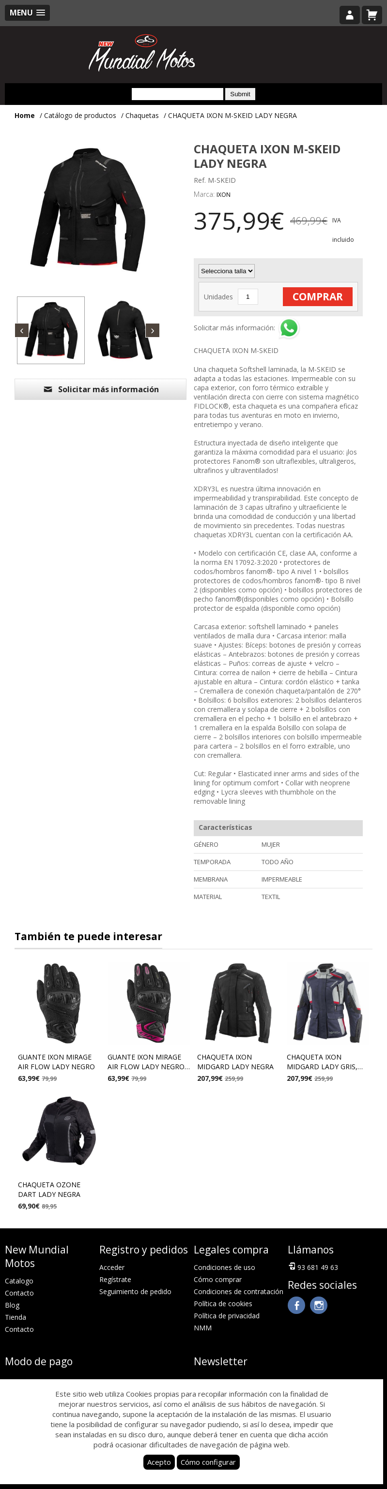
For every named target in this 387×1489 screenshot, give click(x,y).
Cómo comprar (218, 1279)
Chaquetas (142, 115)
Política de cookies (223, 1303)
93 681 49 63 (313, 1266)
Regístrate (115, 1279)
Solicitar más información (101, 389)
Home (25, 115)
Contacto (19, 1292)
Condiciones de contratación (238, 1291)
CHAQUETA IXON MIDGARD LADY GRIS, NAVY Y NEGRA (322, 1063)
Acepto (159, 1462)
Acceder (111, 1267)
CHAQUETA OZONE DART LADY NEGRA (49, 1189)
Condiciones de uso (224, 1267)
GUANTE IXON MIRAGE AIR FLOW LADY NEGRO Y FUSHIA (146, 1063)
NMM (203, 1327)
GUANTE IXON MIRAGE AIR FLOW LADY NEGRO (56, 1061)
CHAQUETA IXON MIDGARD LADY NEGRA (235, 1061)
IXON (224, 195)
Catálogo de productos (80, 115)
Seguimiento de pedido (135, 1291)
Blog (12, 1305)
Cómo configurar (208, 1462)
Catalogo (19, 1280)
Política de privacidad (227, 1315)
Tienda (15, 1317)
